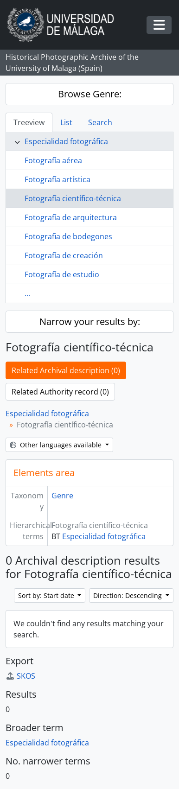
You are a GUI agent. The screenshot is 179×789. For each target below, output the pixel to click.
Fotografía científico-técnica (73, 198)
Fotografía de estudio (62, 274)
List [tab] (66, 122)
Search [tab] (100, 122)
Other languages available (56, 444)
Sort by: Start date (47, 595)
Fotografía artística (57, 179)
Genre (62, 495)
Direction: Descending (128, 595)
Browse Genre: (89, 94)
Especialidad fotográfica (66, 141)
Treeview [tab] (29, 122)
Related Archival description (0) (66, 370)
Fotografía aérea (53, 160)
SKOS (20, 676)
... (27, 293)
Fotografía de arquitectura (71, 217)
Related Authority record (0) (60, 392)
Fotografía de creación (64, 255)
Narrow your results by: (89, 321)
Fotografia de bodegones (68, 236)
